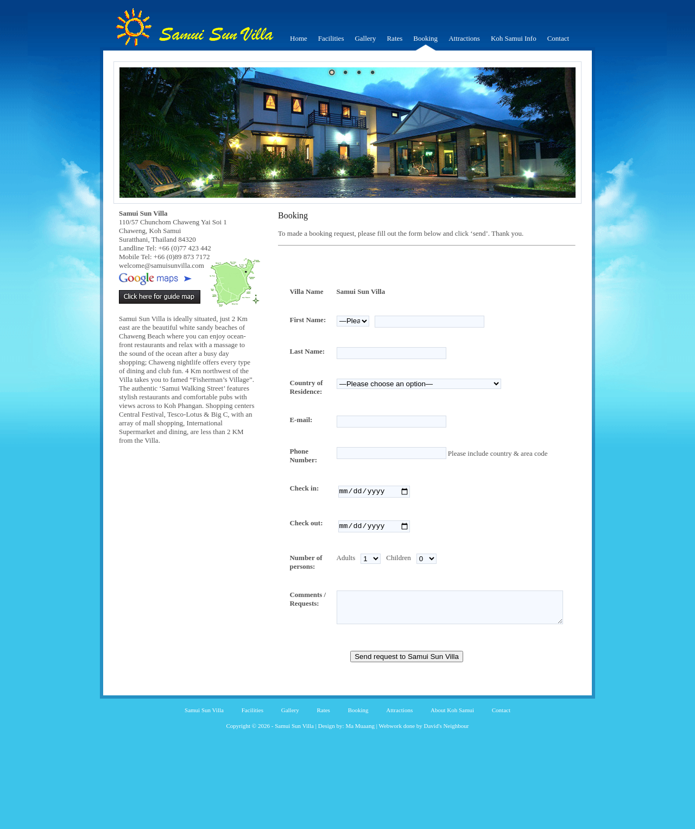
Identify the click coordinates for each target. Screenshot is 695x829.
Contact (558, 38)
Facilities (331, 38)
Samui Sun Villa (204, 755)
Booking (425, 38)
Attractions (464, 38)
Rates (394, 38)
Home (298, 38)
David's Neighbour (446, 771)
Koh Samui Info (513, 38)
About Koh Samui (452, 755)
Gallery (365, 38)
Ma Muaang (359, 771)
